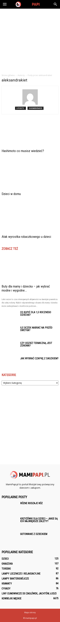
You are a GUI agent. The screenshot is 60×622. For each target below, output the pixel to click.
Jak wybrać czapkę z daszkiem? (39, 358)
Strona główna (8, 75)
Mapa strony (30, 612)
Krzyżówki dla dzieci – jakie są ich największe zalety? (39, 520)
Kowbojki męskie (11, 598)
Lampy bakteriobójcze (15, 578)
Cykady (6, 588)
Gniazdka (7, 563)
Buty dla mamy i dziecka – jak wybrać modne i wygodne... (26, 288)
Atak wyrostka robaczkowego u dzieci (26, 237)
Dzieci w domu (11, 194)
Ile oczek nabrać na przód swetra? (36, 329)
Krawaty (7, 583)
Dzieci (5, 558)
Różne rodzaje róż (31, 503)
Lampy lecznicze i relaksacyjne (21, 573)
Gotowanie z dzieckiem (33, 534)
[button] (55, 4)
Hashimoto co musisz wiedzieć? (23, 151)
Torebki (6, 568)
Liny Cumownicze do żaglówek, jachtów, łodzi (29, 593)
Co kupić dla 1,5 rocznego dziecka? (35, 313)
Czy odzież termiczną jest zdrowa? (36, 344)
